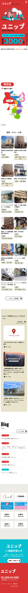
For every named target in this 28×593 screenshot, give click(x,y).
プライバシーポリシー (6, 583)
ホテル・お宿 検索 (14, 298)
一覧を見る (20, 321)
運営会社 (15, 583)
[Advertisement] (14, 65)
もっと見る (21, 431)
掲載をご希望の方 (13, 560)
